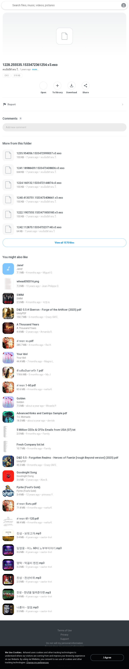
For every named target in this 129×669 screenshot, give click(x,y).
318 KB (17, 75)
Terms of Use (64, 630)
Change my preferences (37, 662)
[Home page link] (6, 5)
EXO (7, 75)
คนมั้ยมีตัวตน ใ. (10, 69)
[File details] (64, 155)
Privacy (64, 634)
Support (64, 639)
